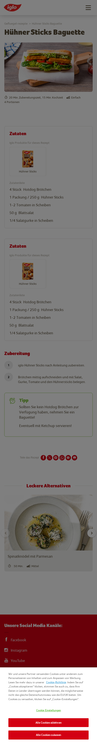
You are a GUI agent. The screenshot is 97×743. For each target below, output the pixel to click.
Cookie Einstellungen (48, 710)
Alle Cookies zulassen (48, 735)
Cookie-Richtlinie (56, 682)
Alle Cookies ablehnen (48, 722)
